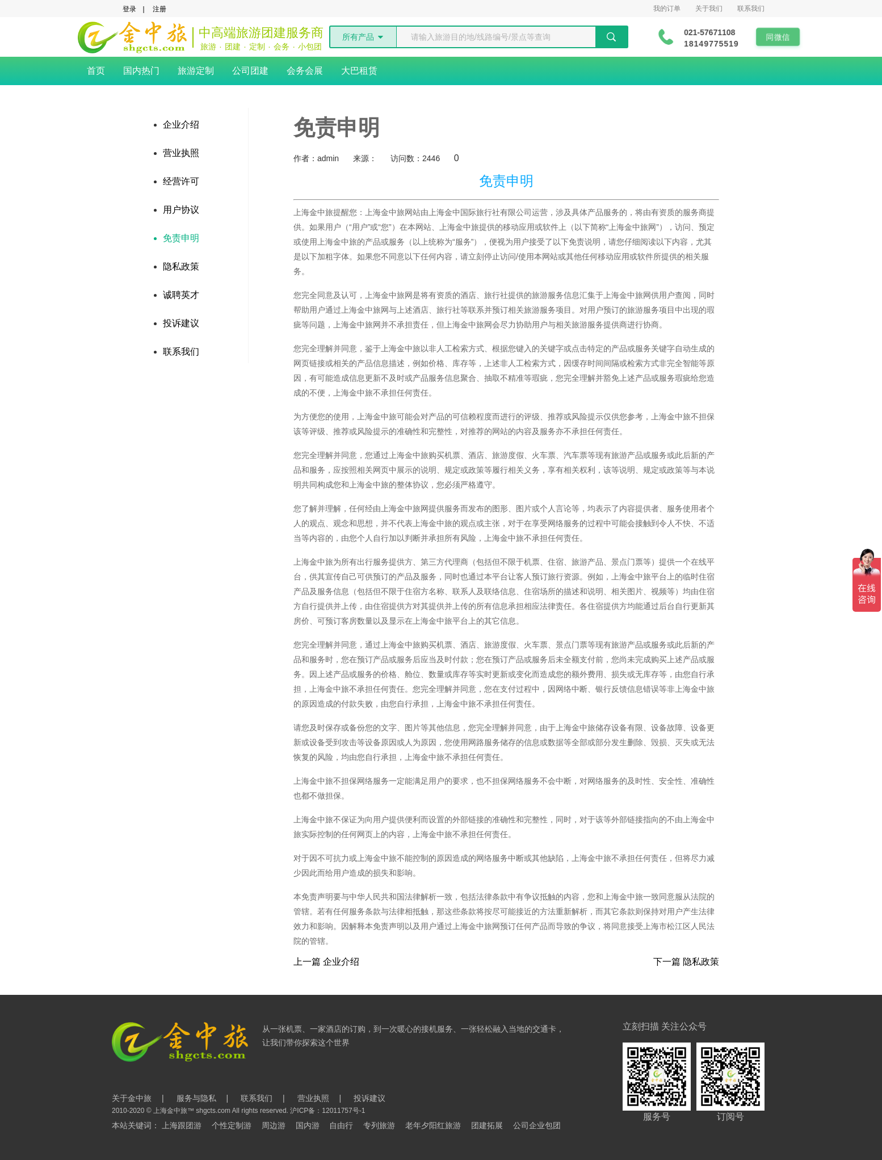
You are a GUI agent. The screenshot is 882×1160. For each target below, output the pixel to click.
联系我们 (751, 8)
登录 (129, 9)
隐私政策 (181, 266)
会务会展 (305, 70)
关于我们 (709, 8)
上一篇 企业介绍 (326, 961)
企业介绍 (181, 124)
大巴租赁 (359, 70)
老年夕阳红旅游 (433, 1125)
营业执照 (181, 153)
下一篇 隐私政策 (686, 961)
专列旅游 (379, 1125)
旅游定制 (196, 70)
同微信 (780, 36)
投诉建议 (181, 323)
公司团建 (250, 70)
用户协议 (181, 210)
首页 (96, 70)
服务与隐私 (196, 1098)
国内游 (308, 1125)
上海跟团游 (181, 1125)
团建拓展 (487, 1125)
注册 (159, 9)
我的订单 (667, 8)
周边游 (273, 1125)
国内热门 (141, 70)
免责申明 (181, 238)
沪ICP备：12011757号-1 (327, 1111)
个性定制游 (231, 1125)
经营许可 (181, 181)
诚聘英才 (181, 295)
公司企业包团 (537, 1125)
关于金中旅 (132, 1098)
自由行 (341, 1125)
